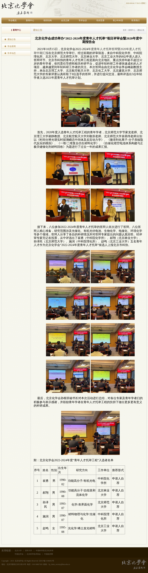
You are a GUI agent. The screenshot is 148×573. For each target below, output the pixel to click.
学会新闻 (11, 46)
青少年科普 (118, 20)
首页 (124, 30)
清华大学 (28, 551)
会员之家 (65, 20)
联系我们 (135, 20)
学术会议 (83, 20)
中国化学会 (19, 554)
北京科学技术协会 (34, 554)
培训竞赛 (100, 20)
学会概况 (12, 20)
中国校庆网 (48, 554)
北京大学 (18, 551)
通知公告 (11, 39)
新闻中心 (30, 20)
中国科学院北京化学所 (44, 551)
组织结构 (48, 20)
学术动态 (11, 53)
